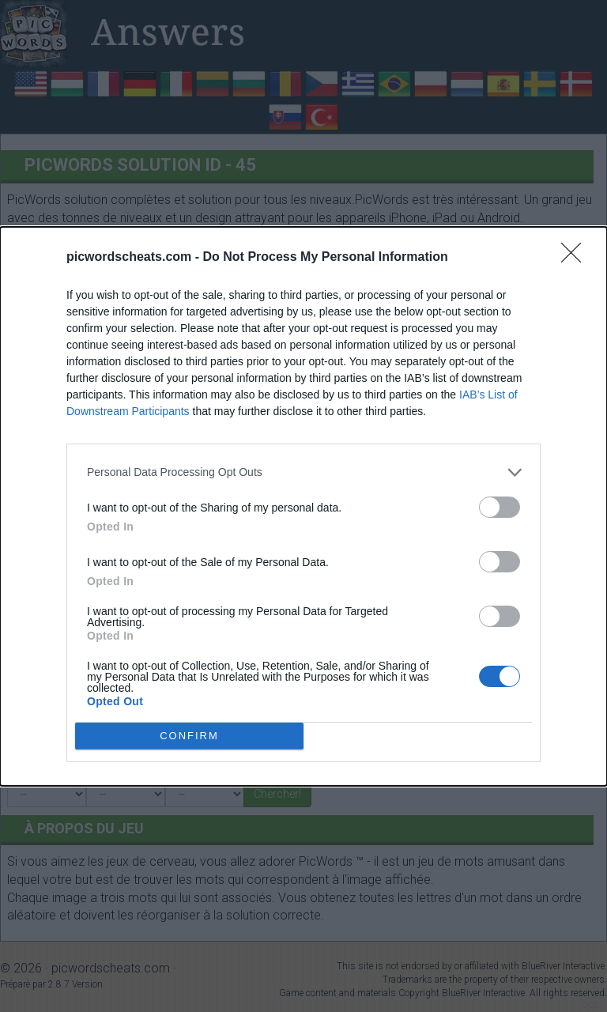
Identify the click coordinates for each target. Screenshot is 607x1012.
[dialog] (303, 506)
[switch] (499, 507)
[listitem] (303, 472)
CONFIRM (189, 736)
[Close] (576, 258)
